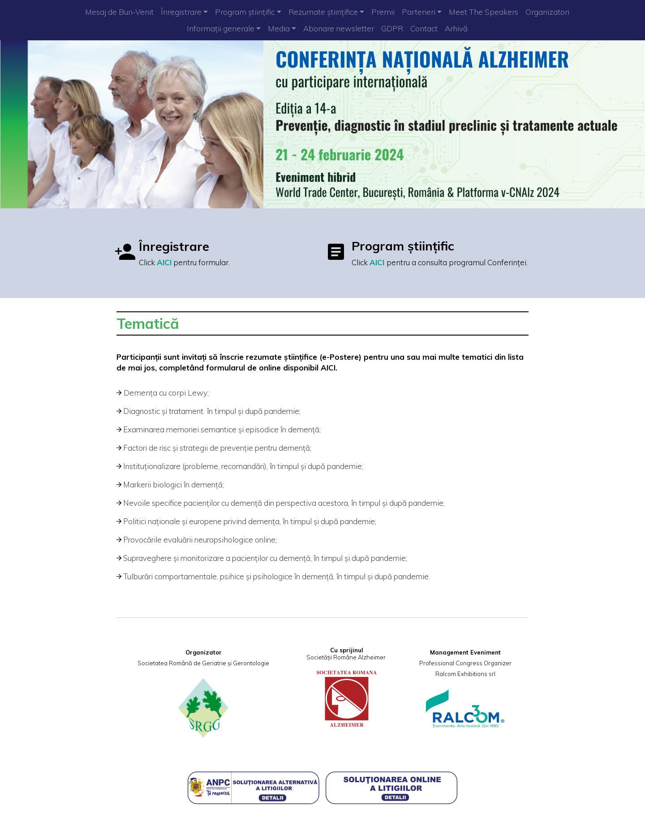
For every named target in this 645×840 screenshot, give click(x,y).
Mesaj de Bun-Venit (119, 12)
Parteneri (418, 12)
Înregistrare (181, 12)
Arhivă (456, 28)
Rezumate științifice (323, 12)
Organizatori (547, 12)
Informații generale (220, 28)
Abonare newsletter (338, 28)
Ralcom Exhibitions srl (465, 673)
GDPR (392, 28)
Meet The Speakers (483, 12)
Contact (424, 28)
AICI (164, 262)
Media (279, 28)
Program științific (245, 12)
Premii (383, 12)
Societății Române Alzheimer (346, 657)
